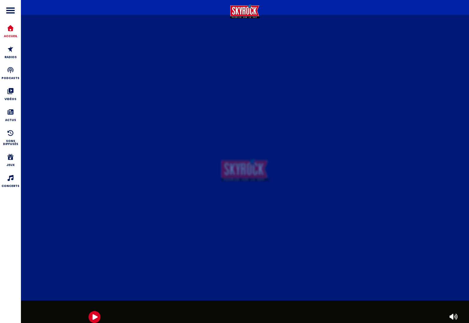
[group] (245, 312)
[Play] (94, 317)
